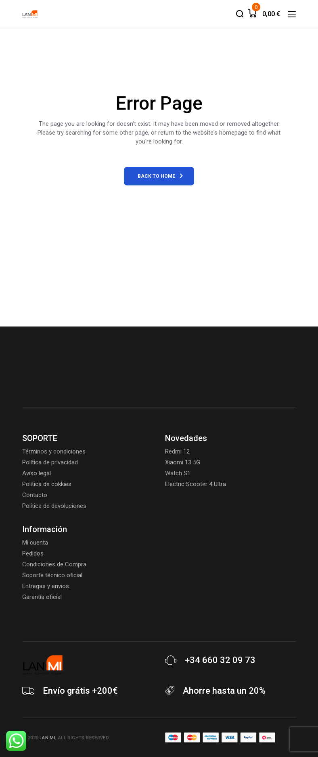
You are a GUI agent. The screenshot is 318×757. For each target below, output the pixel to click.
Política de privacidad (50, 462)
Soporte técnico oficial (52, 575)
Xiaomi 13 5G (182, 462)
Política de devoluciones (54, 506)
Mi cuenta (35, 542)
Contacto (34, 495)
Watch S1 (177, 473)
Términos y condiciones (54, 451)
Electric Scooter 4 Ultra (195, 484)
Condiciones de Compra (54, 564)
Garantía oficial (42, 597)
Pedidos (33, 553)
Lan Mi (47, 737)
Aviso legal (36, 473)
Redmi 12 (177, 451)
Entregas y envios (45, 586)
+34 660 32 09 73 (220, 660)
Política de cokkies (46, 484)
